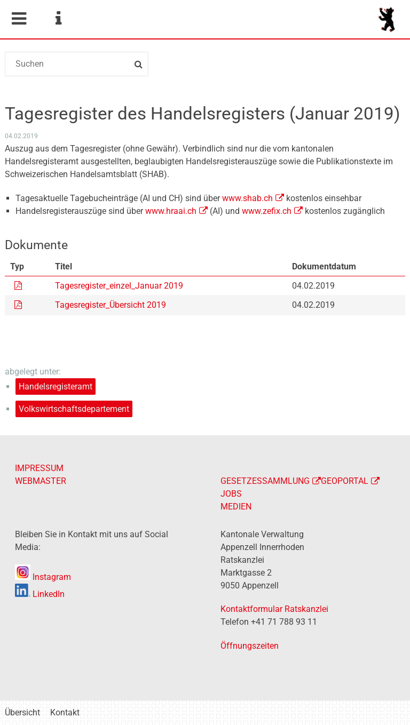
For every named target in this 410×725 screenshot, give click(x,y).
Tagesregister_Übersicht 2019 (110, 305)
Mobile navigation (18, 18)
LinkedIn (40, 594)
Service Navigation (58, 18)
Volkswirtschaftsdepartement (74, 409)
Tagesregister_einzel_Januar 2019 (119, 286)
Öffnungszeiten (249, 646)
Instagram (43, 577)
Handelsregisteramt (55, 386)
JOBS (231, 494)
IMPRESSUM (39, 468)
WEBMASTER (40, 481)
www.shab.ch (247, 198)
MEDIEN (235, 506)
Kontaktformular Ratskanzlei (274, 609)
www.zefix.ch (266, 211)
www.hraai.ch (170, 211)
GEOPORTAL (344, 481)
